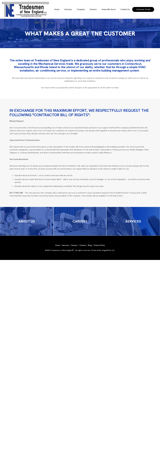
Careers (93, 9)
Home (56, 9)
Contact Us (125, 9)
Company (81, 9)
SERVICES (133, 221)
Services (68, 9)
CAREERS (80, 221)
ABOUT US (26, 221)
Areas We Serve (109, 9)
